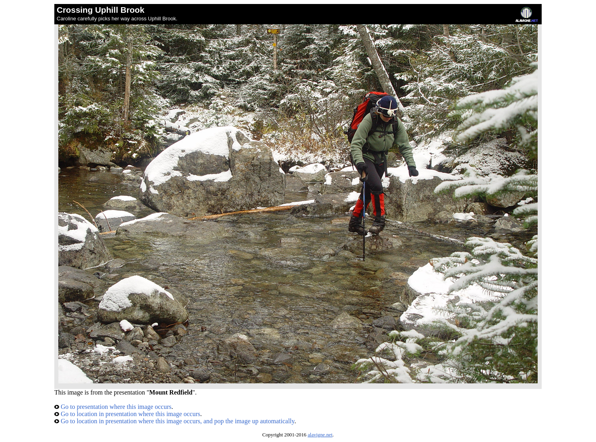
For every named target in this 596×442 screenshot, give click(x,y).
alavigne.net (320, 435)
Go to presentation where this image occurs (112, 406)
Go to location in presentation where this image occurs (127, 413)
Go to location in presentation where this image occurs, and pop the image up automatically (174, 421)
